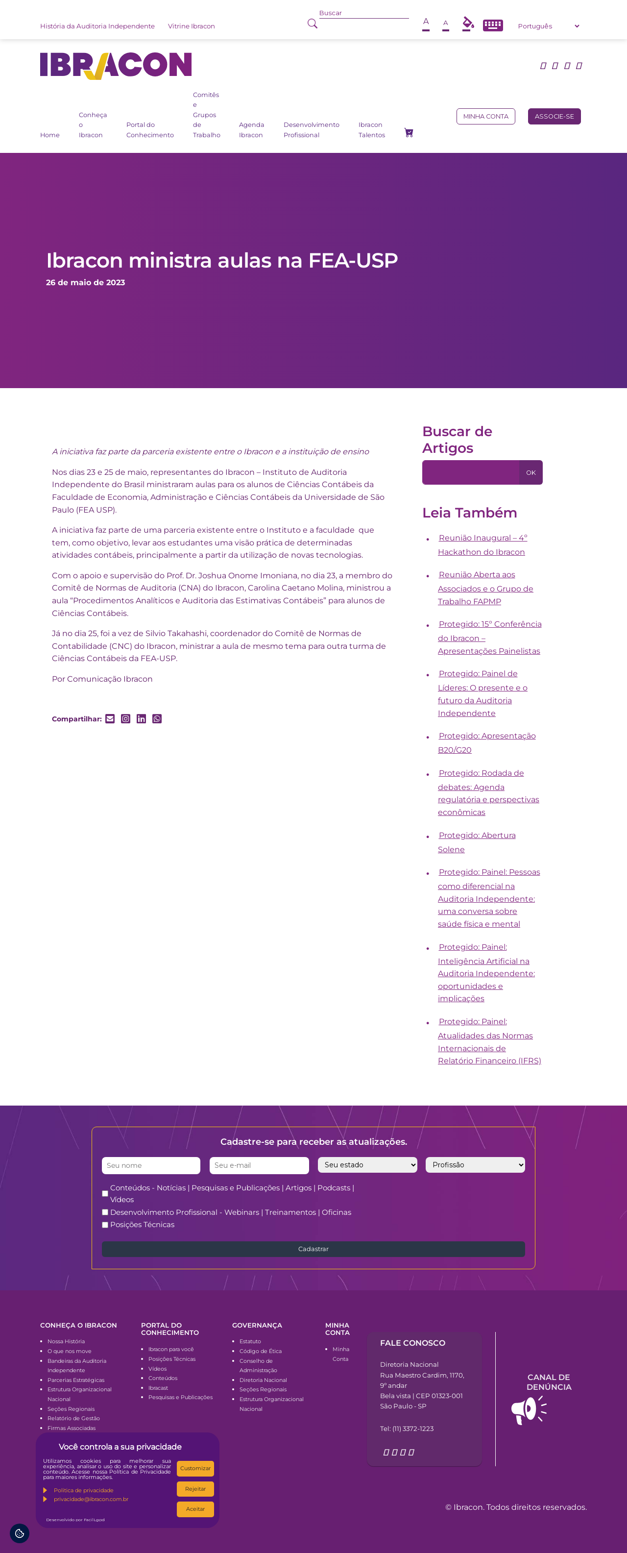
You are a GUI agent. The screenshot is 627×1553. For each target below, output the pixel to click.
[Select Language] (548, 26)
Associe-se (554, 116)
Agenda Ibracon (252, 129)
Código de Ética (261, 1351)
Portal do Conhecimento (150, 129)
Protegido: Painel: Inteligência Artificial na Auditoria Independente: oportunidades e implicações (486, 973)
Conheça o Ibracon (93, 125)
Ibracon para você (171, 1349)
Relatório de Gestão (74, 1418)
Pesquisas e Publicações (180, 1397)
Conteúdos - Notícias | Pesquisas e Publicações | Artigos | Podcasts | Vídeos (232, 1193)
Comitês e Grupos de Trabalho (206, 115)
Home (50, 135)
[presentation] (464, 1201)
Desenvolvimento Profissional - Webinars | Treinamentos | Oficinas (230, 1212)
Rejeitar (195, 1488)
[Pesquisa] (471, 472)
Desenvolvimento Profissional (311, 129)
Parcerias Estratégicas (76, 1380)
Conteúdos (162, 1378)
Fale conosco (412, 1343)
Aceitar (195, 1508)
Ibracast (158, 1387)
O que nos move (70, 1351)
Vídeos (157, 1368)
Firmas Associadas (72, 1428)
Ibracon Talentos (372, 129)
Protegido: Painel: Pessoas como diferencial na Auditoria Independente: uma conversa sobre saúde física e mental (489, 898)
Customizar (195, 1468)
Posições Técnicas (142, 1224)
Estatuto (250, 1341)
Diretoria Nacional (263, 1380)
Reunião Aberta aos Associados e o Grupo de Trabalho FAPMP (485, 588)
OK (531, 472)
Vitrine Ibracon (191, 26)
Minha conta (485, 116)
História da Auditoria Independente (97, 26)
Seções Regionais (71, 1408)
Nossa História (66, 1341)
